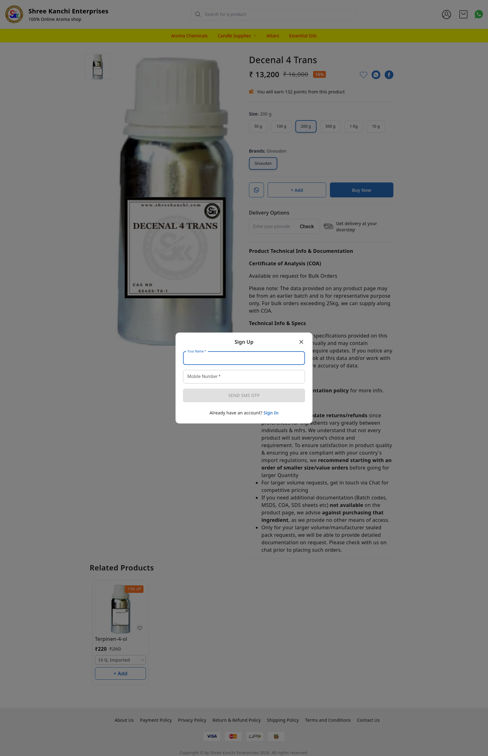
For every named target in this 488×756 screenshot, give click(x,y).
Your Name (196, 351)
